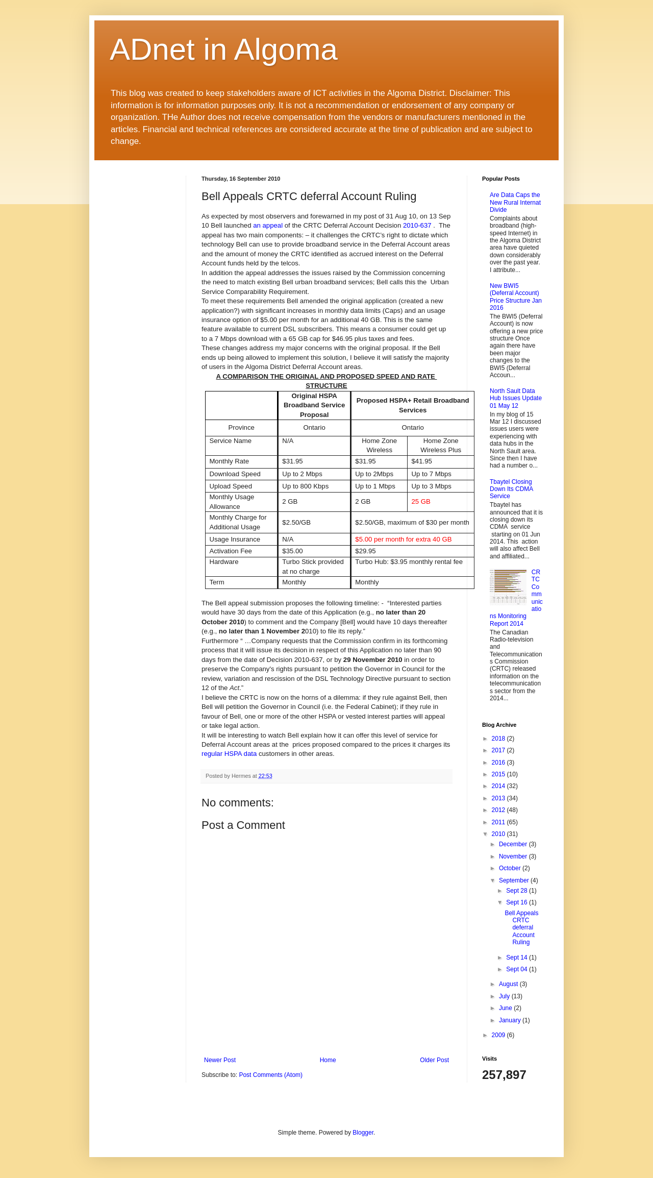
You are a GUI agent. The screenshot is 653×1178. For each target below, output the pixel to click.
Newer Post (220, 1060)
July (505, 996)
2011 (499, 822)
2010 (499, 834)
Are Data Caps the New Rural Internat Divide (515, 202)
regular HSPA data (229, 753)
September (515, 880)
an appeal (268, 225)
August (509, 984)
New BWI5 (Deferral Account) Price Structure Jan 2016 (516, 296)
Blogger (363, 1132)
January (510, 1020)
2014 (499, 786)
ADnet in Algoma (224, 49)
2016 (499, 762)
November (514, 856)
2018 (499, 738)
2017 (499, 750)
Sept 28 (517, 890)
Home (328, 1060)
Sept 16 (517, 902)
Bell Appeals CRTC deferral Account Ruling (521, 928)
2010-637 (417, 225)
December (514, 844)
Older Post (434, 1060)
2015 (499, 774)
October (510, 868)
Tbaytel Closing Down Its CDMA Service (511, 489)
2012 (499, 810)
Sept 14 (517, 957)
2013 (499, 798)
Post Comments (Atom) (271, 1074)
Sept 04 (517, 969)
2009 (499, 1035)
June (506, 1008)
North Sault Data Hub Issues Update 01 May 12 (516, 398)
